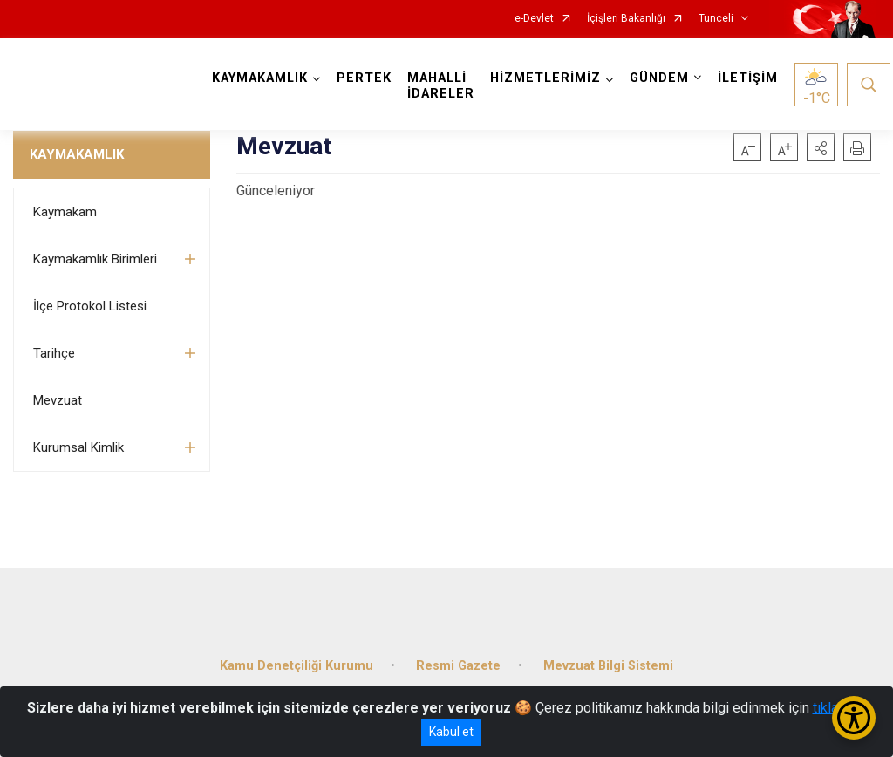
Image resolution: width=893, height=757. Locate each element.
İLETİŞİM (748, 78)
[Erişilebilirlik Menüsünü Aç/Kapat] (854, 718)
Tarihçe (54, 353)
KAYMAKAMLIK (77, 154)
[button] (821, 147)
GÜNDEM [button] (659, 78)
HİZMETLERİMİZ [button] (545, 78)
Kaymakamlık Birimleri (95, 259)
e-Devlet (534, 18)
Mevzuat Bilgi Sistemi (608, 665)
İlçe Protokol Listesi (90, 306)
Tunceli (716, 18)
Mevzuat (57, 400)
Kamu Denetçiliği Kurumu (296, 665)
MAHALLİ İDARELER (440, 86)
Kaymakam (65, 212)
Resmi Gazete (458, 665)
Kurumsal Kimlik (78, 447)
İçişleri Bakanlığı (626, 18)
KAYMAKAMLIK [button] (260, 78)
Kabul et (451, 732)
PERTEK (364, 78)
